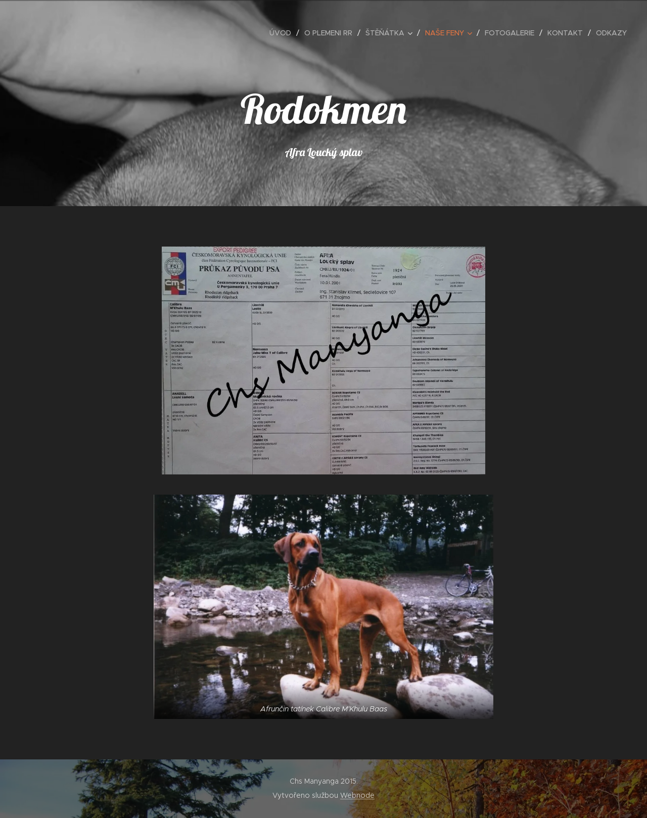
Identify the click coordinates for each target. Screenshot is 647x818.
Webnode (357, 795)
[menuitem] (283, 32)
